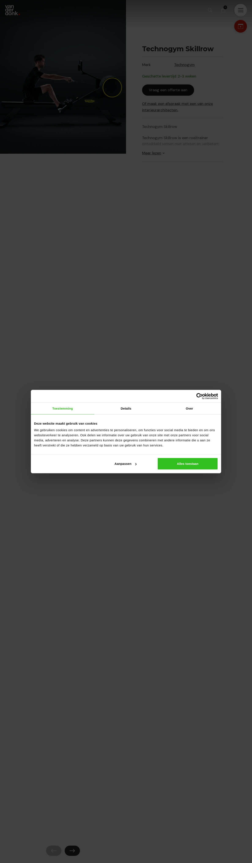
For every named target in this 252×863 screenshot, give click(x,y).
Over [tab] (189, 408)
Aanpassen (126, 463)
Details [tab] (126, 408)
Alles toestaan (188, 463)
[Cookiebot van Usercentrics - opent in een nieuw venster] (199, 396)
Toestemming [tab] (62, 408)
